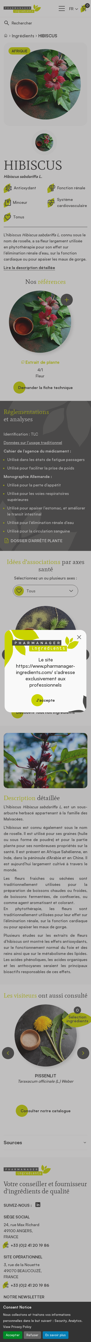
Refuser (32, 1335)
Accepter (13, 1335)
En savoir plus (55, 1335)
